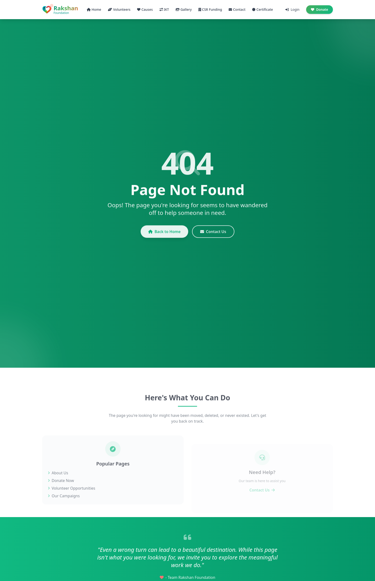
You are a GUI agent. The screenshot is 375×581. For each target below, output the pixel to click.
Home (94, 9)
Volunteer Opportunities (71, 495)
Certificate (262, 9)
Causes (145, 9)
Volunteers (119, 9)
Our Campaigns (64, 502)
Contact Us (213, 234)
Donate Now (61, 487)
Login (292, 9)
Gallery (184, 9)
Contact (237, 9)
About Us (58, 479)
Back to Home (164, 234)
